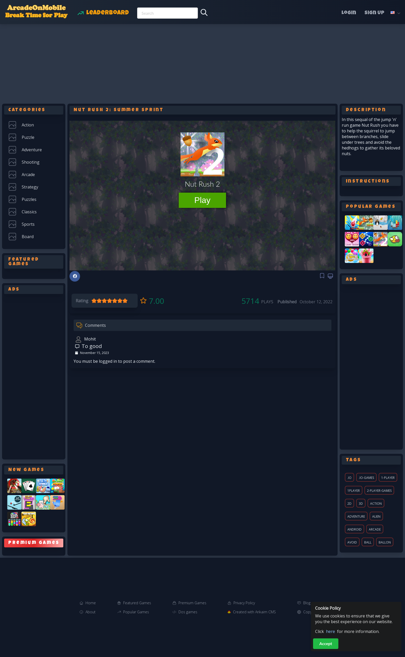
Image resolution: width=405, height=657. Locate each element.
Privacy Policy (244, 602)
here (330, 631)
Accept (325, 643)
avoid (352, 542)
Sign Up (374, 13)
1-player (388, 477)
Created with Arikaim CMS (254, 611)
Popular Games (136, 611)
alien (376, 516)
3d (361, 503)
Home (90, 602)
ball (367, 542)
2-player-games (379, 490)
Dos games (187, 611)
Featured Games (137, 602)
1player (353, 490)
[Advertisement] (202, 63)
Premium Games (192, 602)
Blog (306, 602)
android (354, 529)
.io (349, 477)
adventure (356, 516)
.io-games (366, 477)
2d (349, 503)
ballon (385, 542)
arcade (375, 529)
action (376, 503)
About (90, 611)
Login (348, 13)
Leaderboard (107, 13)
